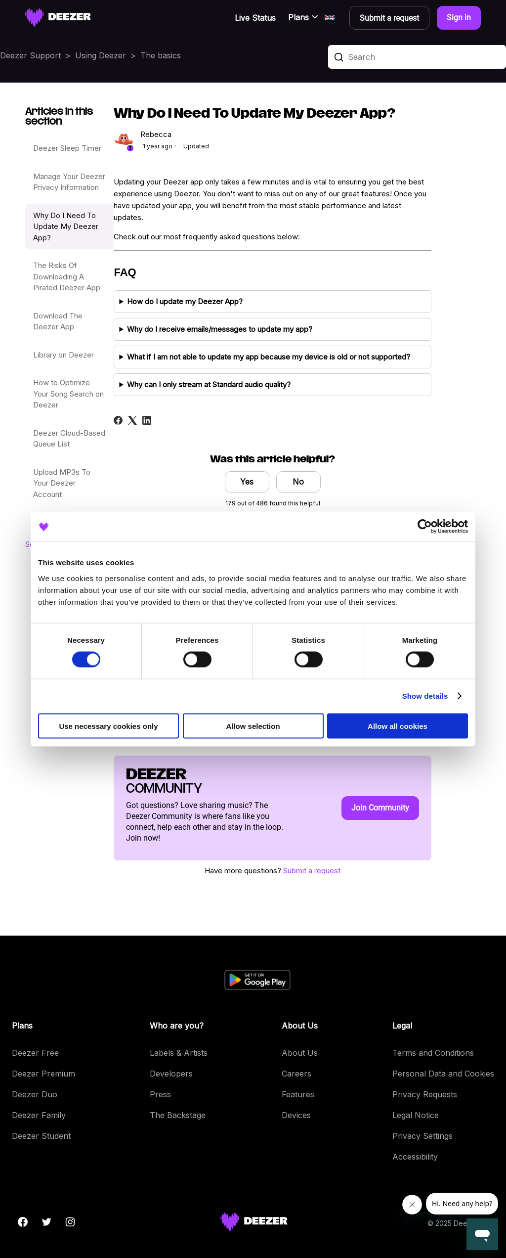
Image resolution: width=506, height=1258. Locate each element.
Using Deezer (100, 55)
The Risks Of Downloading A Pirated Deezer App (66, 276)
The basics (160, 55)
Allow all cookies (397, 725)
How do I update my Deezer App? (185, 301)
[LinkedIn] (146, 420)
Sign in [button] (459, 17)
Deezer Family (39, 1115)
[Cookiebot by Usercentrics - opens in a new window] (424, 526)
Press (160, 1094)
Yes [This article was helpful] (246, 482)
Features (298, 1094)
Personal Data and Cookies (443, 1073)
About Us (300, 1053)
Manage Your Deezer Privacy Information (69, 182)
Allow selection (253, 725)
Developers (171, 1073)
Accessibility (415, 1157)
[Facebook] (118, 420)
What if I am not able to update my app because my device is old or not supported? (268, 356)
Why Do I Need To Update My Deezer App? (65, 226)
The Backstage (178, 1115)
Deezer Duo (34, 1094)
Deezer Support (30, 55)
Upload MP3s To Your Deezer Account (61, 483)
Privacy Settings (422, 1136)
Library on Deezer (63, 354)
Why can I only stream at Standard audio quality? (209, 384)
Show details (425, 696)
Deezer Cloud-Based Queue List (69, 438)
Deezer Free (35, 1053)
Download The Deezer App (58, 321)
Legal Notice (415, 1115)
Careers (296, 1073)
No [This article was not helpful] (298, 482)
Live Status (255, 18)
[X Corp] (132, 420)
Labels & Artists (179, 1053)
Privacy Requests (424, 1094)
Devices (296, 1115)
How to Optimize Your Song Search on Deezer (68, 393)
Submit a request (311, 870)
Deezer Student (41, 1136)
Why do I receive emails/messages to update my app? (219, 329)
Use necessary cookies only (108, 725)
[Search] (417, 57)
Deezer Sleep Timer (67, 148)
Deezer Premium (43, 1073)
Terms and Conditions (433, 1053)
